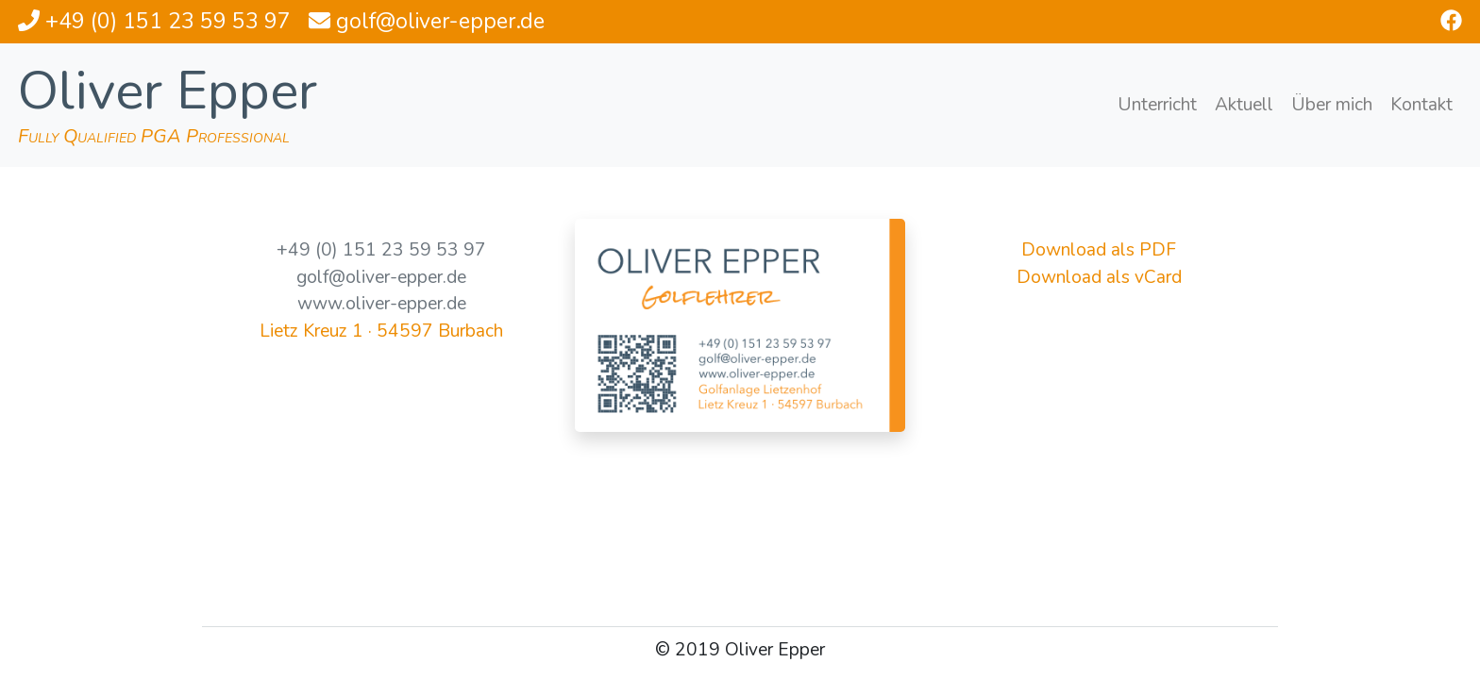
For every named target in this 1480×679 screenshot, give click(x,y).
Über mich (1331, 104)
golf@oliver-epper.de (381, 277)
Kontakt (1421, 104)
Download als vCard (1099, 277)
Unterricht (1157, 104)
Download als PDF (1098, 250)
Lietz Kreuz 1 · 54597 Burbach (381, 331)
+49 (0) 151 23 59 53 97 (381, 250)
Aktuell (1244, 104)
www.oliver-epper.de (381, 303)
